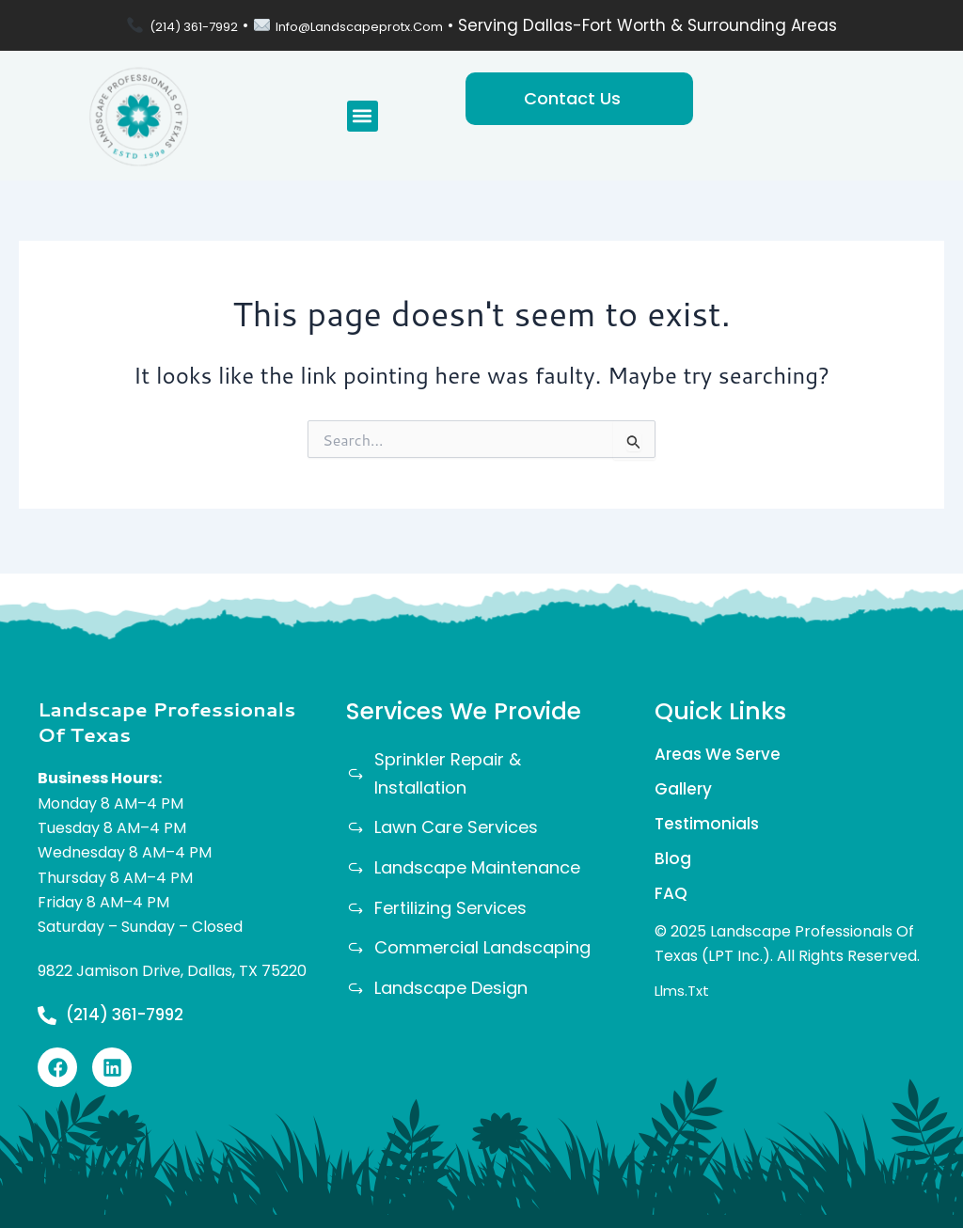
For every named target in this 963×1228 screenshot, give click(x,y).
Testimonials (709, 824)
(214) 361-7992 (167, 25)
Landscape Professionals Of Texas (166, 716)
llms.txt (684, 999)
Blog (673, 862)
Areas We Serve (721, 749)
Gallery (684, 786)
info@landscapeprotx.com (374, 25)
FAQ (672, 899)
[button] (362, 116)
